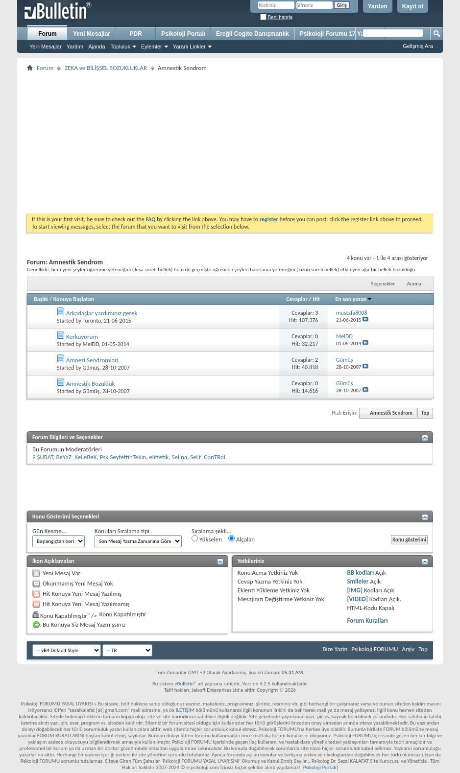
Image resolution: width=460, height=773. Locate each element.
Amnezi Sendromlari (92, 360)
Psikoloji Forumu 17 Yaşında (340, 33)
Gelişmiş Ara (418, 46)
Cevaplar (296, 299)
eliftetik (159, 457)
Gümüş (91, 367)
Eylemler (151, 46)
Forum (47, 33)
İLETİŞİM (185, 710)
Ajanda (96, 46)
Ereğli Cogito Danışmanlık (252, 33)
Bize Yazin (334, 649)
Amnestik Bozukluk (90, 383)
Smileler (357, 581)
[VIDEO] (357, 599)
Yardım (377, 6)
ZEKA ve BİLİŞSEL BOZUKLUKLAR (106, 67)
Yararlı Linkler (189, 46)
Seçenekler (383, 284)
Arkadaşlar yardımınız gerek (101, 313)
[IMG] (355, 590)
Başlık (41, 299)
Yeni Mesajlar (45, 46)
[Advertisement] (230, 142)
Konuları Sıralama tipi (122, 531)
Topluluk (120, 46)
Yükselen (207, 539)
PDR (135, 33)
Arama (414, 284)
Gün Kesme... (49, 531)
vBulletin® (185, 683)
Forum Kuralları (367, 620)
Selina (179, 457)
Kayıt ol (412, 6)
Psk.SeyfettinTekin (123, 457)
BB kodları (360, 572)
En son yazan (353, 299)
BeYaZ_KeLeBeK (76, 457)
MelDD (91, 344)
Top (425, 413)
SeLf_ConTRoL (208, 457)
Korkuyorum (82, 336)
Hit (316, 299)
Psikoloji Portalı (183, 33)
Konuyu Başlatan (73, 299)
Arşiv (408, 649)
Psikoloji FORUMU (374, 649)
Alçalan (241, 539)
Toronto (92, 320)
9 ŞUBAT (42, 457)
